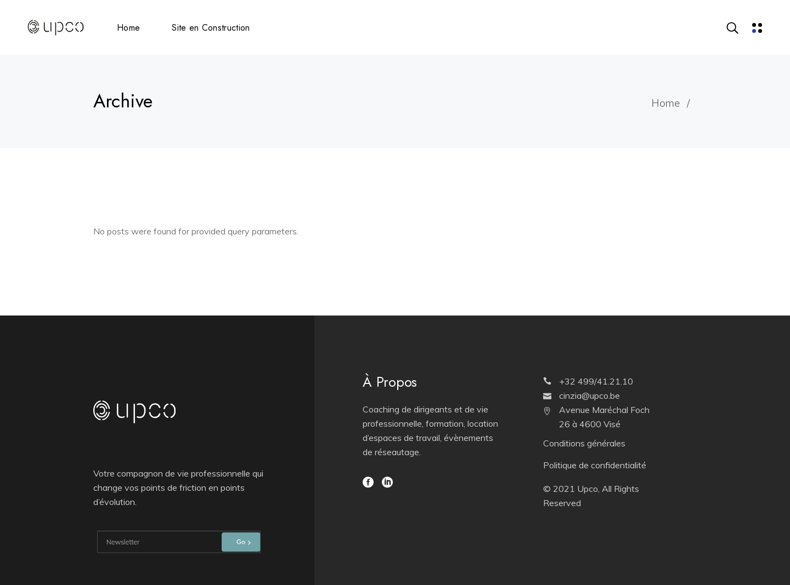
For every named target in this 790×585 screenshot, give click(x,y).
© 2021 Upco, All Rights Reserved (591, 495)
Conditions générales (584, 443)
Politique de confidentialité (594, 465)
